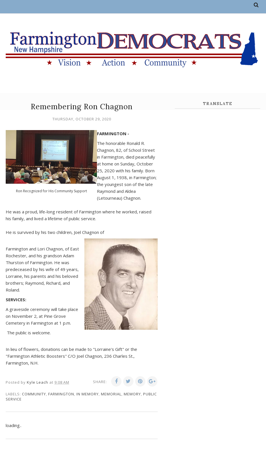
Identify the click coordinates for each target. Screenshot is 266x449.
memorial (111, 394)
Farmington (61, 394)
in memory (87, 394)
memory (132, 394)
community (34, 394)
